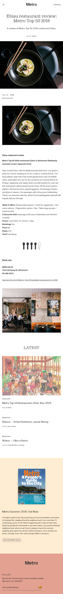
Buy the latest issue (12, 540)
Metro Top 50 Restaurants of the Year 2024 (26, 403)
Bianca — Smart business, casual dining (25, 422)
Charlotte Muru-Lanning (13, 445)
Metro (34, 36)
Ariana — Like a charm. (15, 440)
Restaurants (7, 98)
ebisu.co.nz (7, 266)
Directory (57, 4)
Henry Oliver (9, 426)
